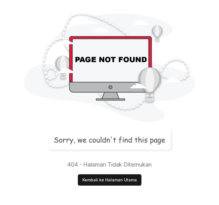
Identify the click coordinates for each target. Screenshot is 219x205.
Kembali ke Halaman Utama (109, 179)
